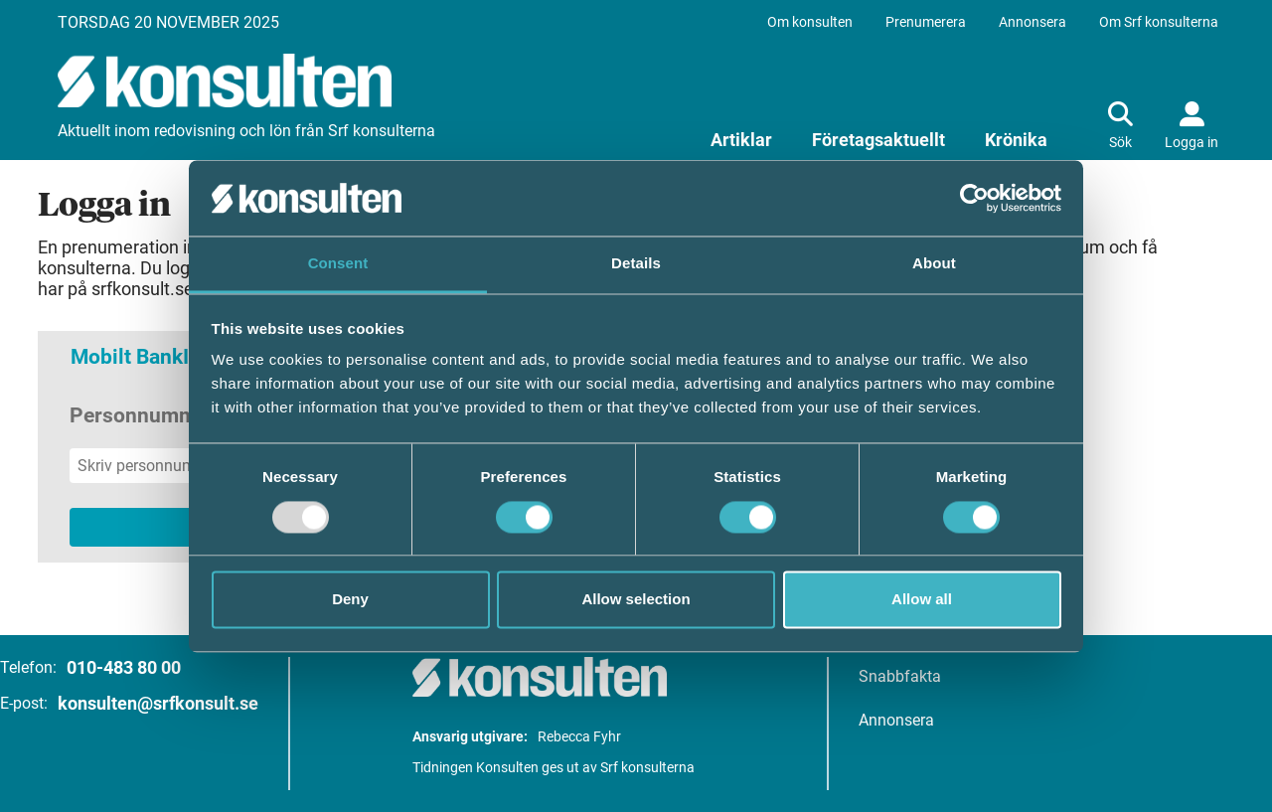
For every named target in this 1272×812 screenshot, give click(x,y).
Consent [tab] (338, 263)
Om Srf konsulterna (1158, 22)
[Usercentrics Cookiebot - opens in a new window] (974, 198)
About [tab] (934, 263)
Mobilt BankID (137, 357)
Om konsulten (810, 22)
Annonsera (1032, 22)
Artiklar (741, 139)
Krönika (1016, 139)
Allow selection (635, 599)
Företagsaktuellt (878, 139)
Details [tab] (636, 263)
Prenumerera (925, 22)
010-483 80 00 (124, 667)
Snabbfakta (900, 676)
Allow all (921, 599)
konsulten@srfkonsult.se (158, 703)
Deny (350, 599)
